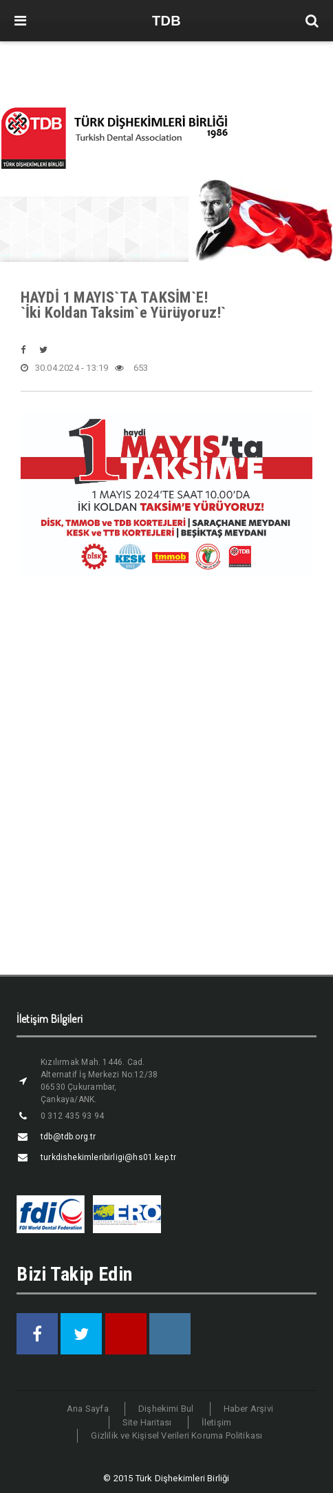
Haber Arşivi (248, 1408)
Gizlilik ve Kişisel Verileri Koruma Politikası (176, 1435)
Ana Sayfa (88, 1408)
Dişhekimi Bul (166, 1408)
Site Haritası (147, 1422)
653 (131, 368)
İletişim (217, 1422)
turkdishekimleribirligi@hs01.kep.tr (108, 1157)
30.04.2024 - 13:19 (65, 368)
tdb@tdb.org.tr (68, 1136)
